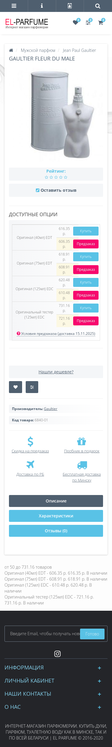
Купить (86, 230)
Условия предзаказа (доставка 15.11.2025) (56, 333)
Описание (56, 501)
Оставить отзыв (58, 190)
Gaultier (50, 408)
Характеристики (56, 516)
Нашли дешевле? (56, 372)
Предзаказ (86, 243)
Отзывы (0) (56, 530)
